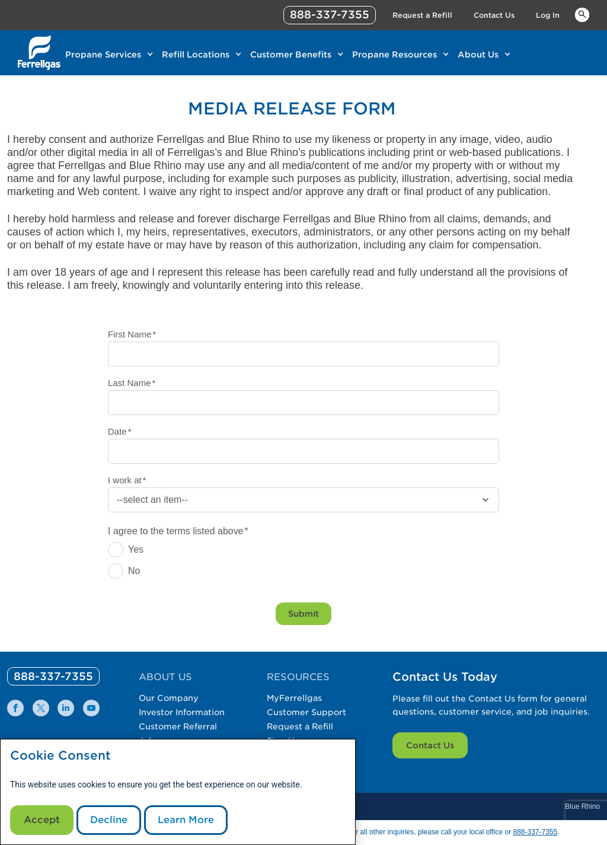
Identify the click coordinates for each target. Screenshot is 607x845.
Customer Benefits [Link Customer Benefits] (290, 54)
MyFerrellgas (294, 698)
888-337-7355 (535, 832)
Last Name (131, 383)
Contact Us (430, 745)
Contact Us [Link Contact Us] (494, 15)
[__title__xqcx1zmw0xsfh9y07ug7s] (39, 53)
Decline (108, 819)
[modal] (178, 792)
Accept (42, 819)
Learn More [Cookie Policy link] (186, 819)
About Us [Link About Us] (478, 54)
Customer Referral (178, 726)
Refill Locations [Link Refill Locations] (195, 54)
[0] (53, 676)
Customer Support (306, 712)
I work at (127, 480)
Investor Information (182, 712)
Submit (303, 613)
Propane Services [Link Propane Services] (103, 54)
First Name (132, 334)
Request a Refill (300, 726)
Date (120, 431)
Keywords (582, 14)
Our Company (169, 698)
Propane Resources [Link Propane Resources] (394, 54)
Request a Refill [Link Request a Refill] (422, 15)
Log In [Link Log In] (548, 15)
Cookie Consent (60, 756)
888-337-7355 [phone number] (329, 14)
